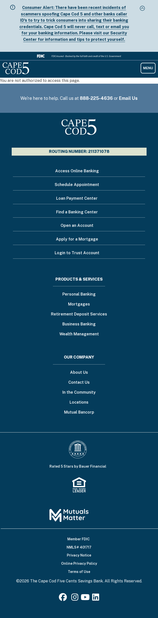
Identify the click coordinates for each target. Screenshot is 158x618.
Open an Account (77, 225)
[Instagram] (74, 598)
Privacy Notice (79, 555)
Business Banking (79, 324)
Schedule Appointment (77, 184)
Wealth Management (79, 334)
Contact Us (79, 382)
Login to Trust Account (77, 252)
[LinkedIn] (95, 598)
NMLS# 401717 (79, 547)
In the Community (79, 392)
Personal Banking (79, 294)
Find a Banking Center (77, 212)
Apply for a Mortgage (77, 239)
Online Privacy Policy (79, 563)
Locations (79, 402)
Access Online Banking (77, 171)
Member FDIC (78, 539)
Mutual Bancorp (79, 412)
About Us (79, 373)
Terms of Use (79, 572)
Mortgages (79, 304)
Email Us (128, 98)
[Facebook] (64, 598)
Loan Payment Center (77, 198)
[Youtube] (85, 598)
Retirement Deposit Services (79, 314)
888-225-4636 (96, 98)
